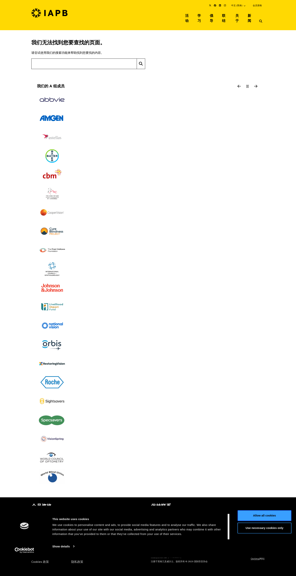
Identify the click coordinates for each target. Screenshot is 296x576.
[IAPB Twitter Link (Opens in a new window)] (210, 5)
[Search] (141, 59)
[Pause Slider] (247, 82)
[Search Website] (260, 16)
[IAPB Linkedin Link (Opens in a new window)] (220, 5)
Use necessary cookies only (264, 546)
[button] (238, 5)
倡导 (209, 16)
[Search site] (84, 59)
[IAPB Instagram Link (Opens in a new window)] (225, 5)
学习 (196, 16)
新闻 (250, 16)
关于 (237, 16)
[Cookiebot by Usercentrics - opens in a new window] (24, 568)
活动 (183, 16)
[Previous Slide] (239, 82)
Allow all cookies (264, 534)
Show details (61, 564)
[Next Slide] (256, 82)
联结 (223, 16)
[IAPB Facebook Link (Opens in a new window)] (215, 5)
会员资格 (257, 5)
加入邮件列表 (244, 513)
